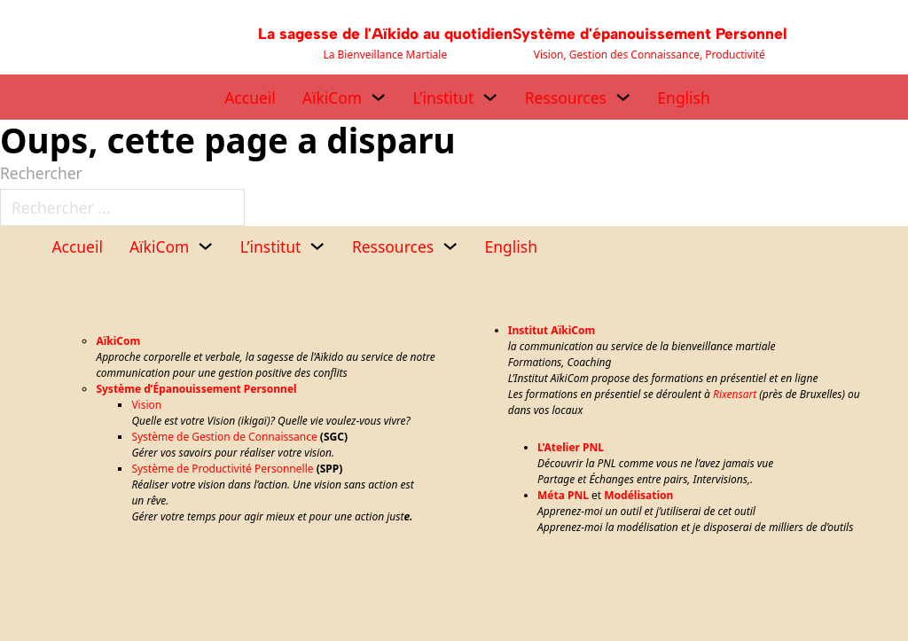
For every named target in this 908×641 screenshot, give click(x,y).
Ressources (566, 97)
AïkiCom (332, 97)
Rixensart (734, 394)
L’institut (443, 97)
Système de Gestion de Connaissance (224, 436)
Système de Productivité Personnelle (222, 468)
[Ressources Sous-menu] (622, 97)
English (683, 97)
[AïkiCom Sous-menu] (378, 97)
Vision (146, 404)
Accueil (250, 97)
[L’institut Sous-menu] (489, 97)
